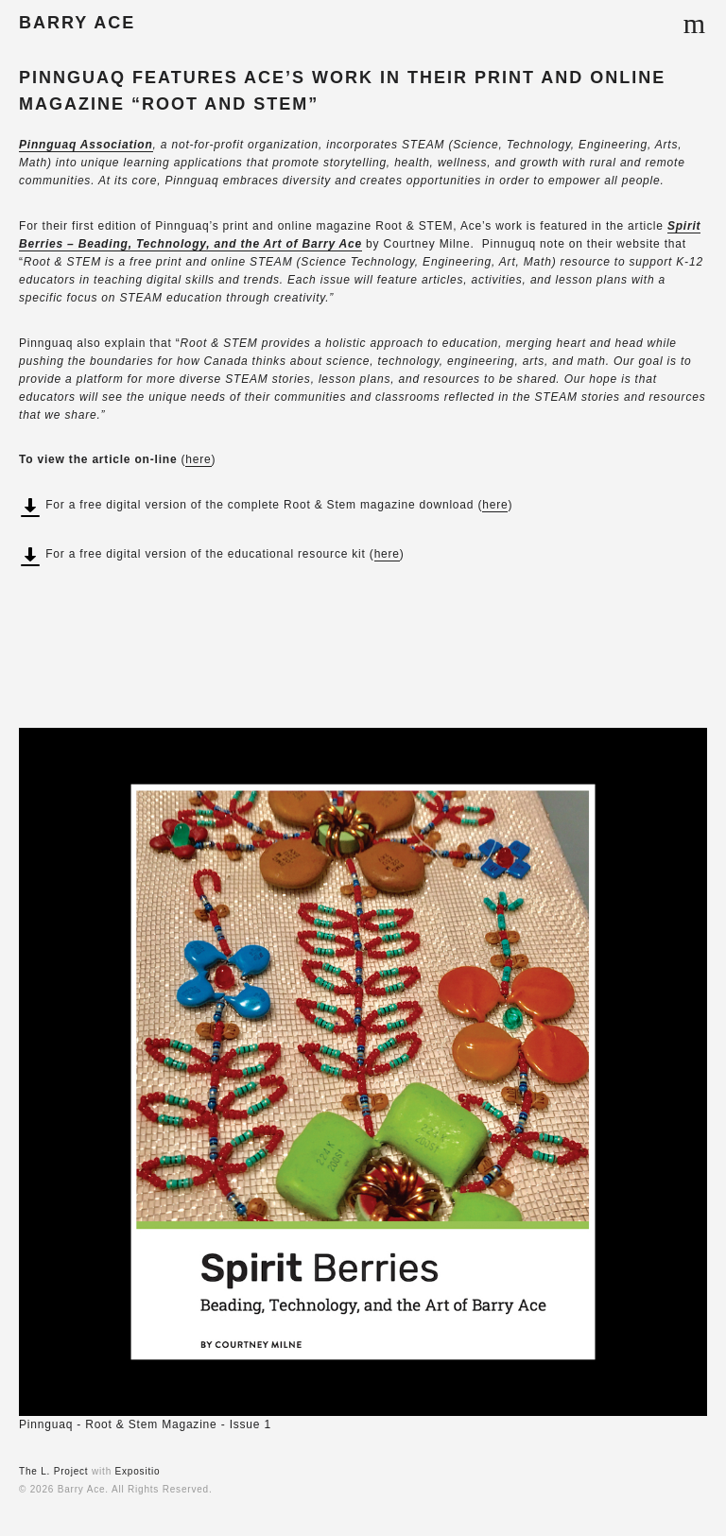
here (198, 459)
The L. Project (53, 1471)
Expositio (138, 1471)
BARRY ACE (77, 22)
